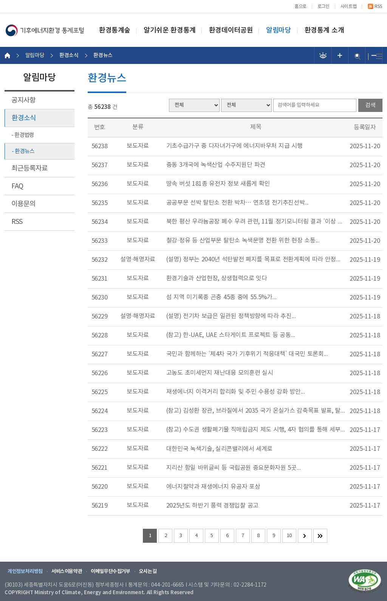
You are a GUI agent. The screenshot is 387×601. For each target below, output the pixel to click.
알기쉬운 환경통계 (170, 30)
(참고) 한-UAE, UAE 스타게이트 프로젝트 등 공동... (230, 335)
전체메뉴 (379, 56)
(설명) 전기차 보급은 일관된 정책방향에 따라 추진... (231, 316)
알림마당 (278, 30)
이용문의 (23, 204)
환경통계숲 (114, 30)
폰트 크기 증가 (339, 55)
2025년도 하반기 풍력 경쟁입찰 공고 (212, 505)
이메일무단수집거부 (110, 571)
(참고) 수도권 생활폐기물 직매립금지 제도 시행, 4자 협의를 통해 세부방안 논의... (255, 429)
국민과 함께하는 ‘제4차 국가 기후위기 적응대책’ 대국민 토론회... (247, 354)
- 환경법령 (22, 135)
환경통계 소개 (324, 30)
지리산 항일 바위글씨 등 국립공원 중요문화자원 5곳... (233, 467)
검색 (357, 56)
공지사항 (23, 100)
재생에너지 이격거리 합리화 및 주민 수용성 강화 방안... (235, 391)
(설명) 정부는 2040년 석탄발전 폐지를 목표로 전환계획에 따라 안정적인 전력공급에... (255, 259)
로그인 (323, 6)
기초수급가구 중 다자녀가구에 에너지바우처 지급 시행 (234, 146)
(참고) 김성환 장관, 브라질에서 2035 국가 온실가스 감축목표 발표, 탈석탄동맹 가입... (255, 410)
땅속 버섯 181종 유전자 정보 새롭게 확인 (218, 183)
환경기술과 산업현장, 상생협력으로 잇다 (216, 278)
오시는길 (147, 571)
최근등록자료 (29, 168)
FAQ (17, 186)
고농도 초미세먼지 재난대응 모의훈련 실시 (219, 373)
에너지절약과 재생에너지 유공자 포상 (213, 486)
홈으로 (300, 6)
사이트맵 (348, 6)
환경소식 (24, 118)
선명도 (322, 55)
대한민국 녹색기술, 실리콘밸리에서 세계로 (219, 449)
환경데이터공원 (231, 30)
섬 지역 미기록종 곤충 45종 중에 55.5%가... (221, 297)
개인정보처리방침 (25, 571)
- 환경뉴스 (23, 151)
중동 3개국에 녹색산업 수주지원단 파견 (215, 165)
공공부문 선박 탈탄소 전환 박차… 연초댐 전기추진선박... (237, 202)
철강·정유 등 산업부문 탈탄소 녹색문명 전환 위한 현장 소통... (243, 240)
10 (289, 536)
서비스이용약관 (66, 571)
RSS (378, 6)
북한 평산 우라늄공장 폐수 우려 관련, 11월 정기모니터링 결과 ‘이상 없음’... (255, 221)
